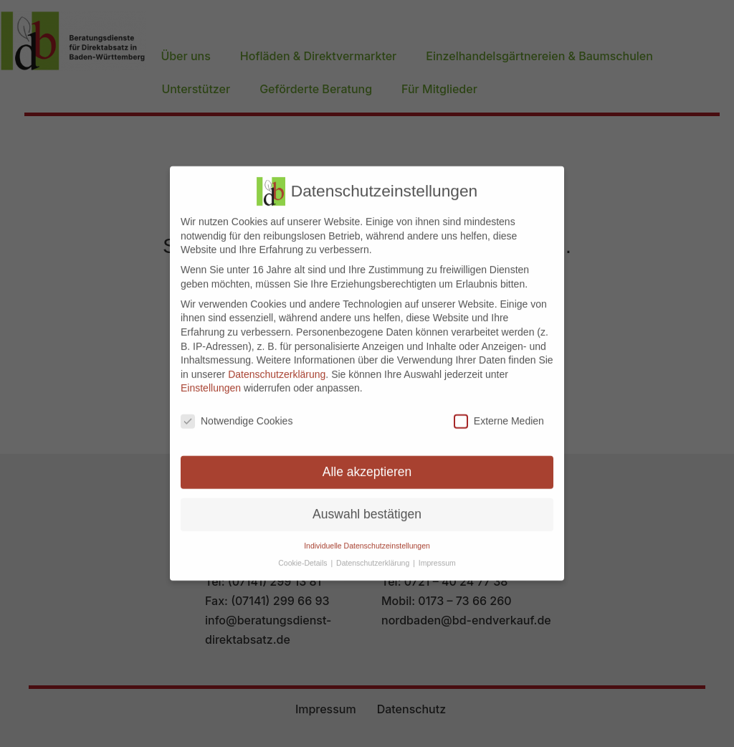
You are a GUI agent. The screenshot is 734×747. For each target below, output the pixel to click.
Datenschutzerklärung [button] (373, 552)
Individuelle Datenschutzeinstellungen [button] (367, 535)
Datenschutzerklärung (276, 364)
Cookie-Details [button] (303, 552)
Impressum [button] (437, 552)
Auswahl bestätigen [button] (367, 504)
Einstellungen (211, 378)
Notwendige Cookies (236, 411)
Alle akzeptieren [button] (367, 462)
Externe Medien (499, 411)
